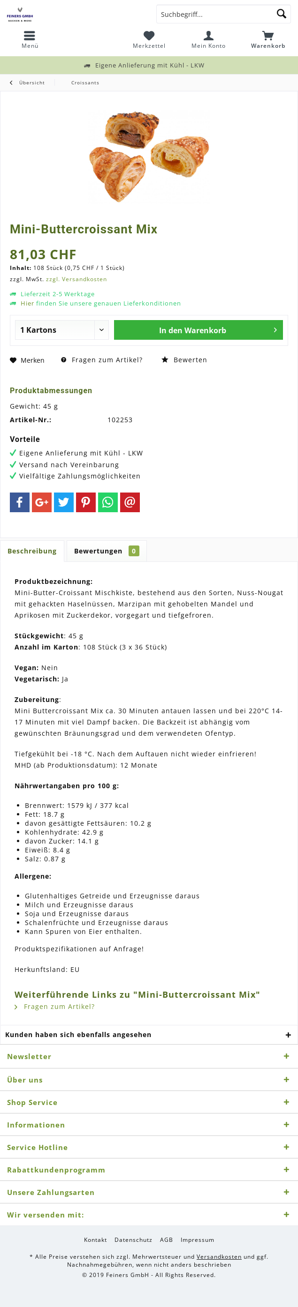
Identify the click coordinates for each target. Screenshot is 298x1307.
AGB (166, 1240)
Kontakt (95, 1240)
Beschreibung (32, 550)
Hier (27, 303)
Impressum (197, 1240)
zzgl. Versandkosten (76, 279)
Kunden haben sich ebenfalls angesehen (78, 1034)
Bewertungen (106, 550)
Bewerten (184, 359)
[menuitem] (30, 39)
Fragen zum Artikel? (102, 359)
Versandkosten (219, 1257)
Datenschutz (134, 1240)
